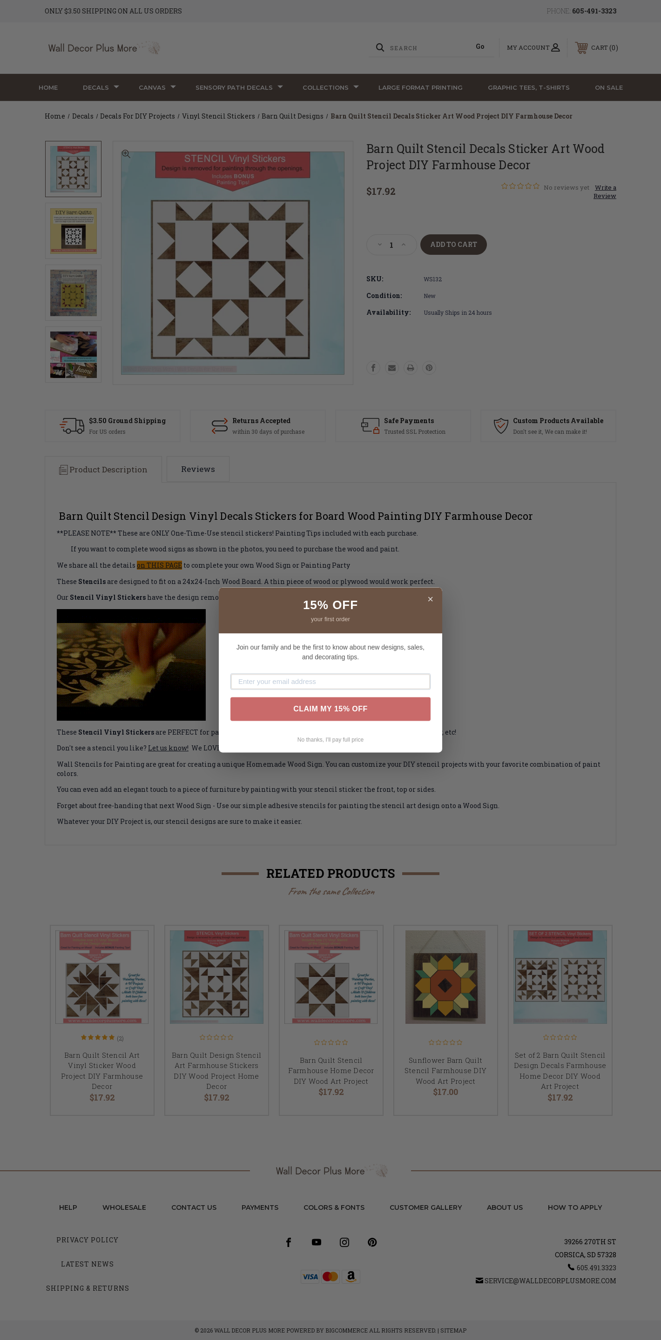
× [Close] (430, 599)
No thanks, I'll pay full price (330, 739)
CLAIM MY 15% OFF (330, 709)
